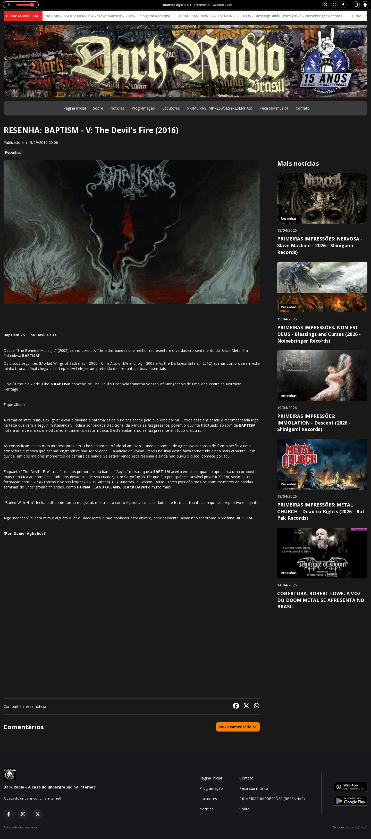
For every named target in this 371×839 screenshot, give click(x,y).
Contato (303, 108)
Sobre (98, 108)
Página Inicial (74, 108)
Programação (143, 108)
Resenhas (13, 152)
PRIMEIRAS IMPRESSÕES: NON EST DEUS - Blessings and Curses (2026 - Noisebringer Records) (266, 15)
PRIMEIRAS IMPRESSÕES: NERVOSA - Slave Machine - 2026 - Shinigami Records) (106, 15)
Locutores (171, 108)
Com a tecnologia (350, 827)
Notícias (117, 108)
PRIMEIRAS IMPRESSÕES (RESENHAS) (219, 108)
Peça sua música (273, 108)
